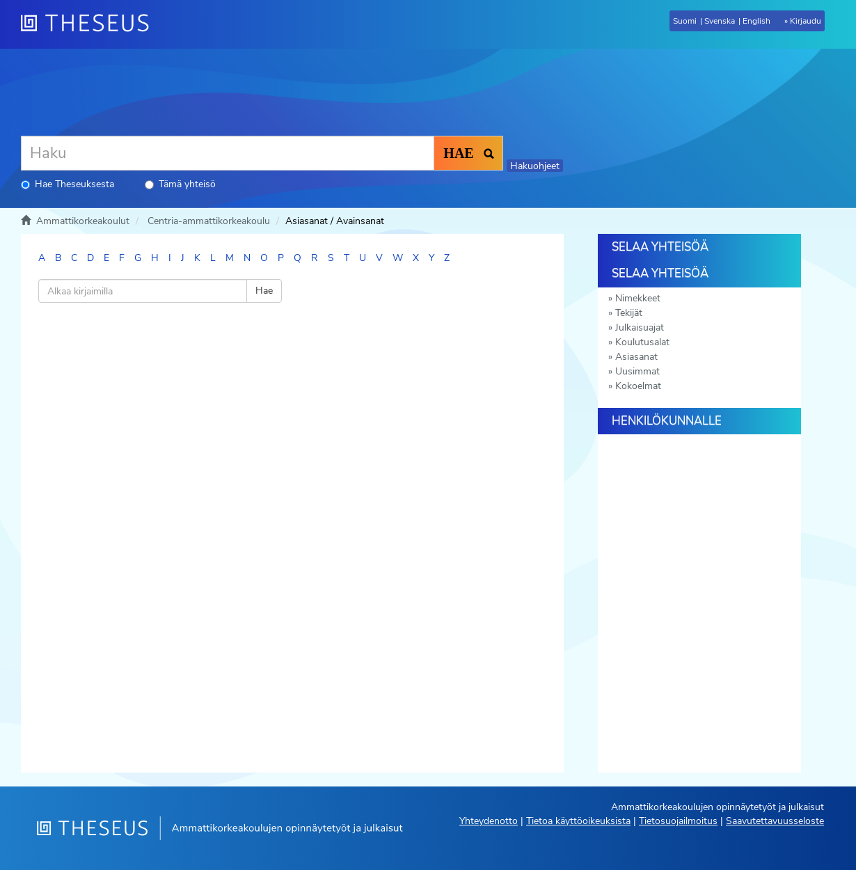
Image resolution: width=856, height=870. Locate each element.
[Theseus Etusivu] (90, 24)
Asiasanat (636, 356)
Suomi (685, 20)
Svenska (719, 20)
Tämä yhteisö (180, 184)
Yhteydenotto (488, 821)
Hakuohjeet (535, 166)
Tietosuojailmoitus (678, 821)
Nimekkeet (637, 298)
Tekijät (628, 312)
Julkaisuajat (639, 327)
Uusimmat (637, 371)
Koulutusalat (642, 342)
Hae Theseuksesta (67, 184)
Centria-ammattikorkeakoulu (209, 221)
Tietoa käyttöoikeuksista (578, 821)
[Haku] (227, 153)
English (756, 20)
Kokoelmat (638, 386)
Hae (264, 290)
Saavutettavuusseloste (775, 821)
